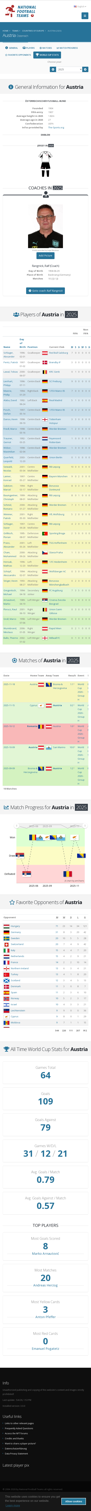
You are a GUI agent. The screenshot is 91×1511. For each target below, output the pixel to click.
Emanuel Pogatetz (45, 1348)
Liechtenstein (18, 1010)
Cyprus (14, 1016)
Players (28, 47)
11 (57, 986)
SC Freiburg (55, 381)
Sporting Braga (57, 533)
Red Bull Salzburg (58, 352)
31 (57, 932)
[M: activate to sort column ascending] (57, 917)
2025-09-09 (9, 768)
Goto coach (45, 290)
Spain (14, 992)
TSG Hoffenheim (58, 542)
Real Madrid (55, 400)
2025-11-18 (9, 684)
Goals (45, 1093)
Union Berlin (55, 457)
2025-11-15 (9, 705)
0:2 (71, 705)
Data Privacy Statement (16, 1453)
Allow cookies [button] (73, 1501)
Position (33, 347)
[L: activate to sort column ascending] (78, 917)
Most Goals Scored (45, 1238)
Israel (14, 1004)
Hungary (15, 926)
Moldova (15, 1022)
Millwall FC (54, 637)
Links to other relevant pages (19, 1423)
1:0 (71, 726)
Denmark (16, 986)
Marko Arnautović (45, 1253)
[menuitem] (50, 825)
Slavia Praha (56, 552)
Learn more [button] (13, 1505)
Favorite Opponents (18, 54)
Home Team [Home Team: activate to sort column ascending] (37, 675)
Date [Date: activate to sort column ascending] (6, 675)
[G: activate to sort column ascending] (84, 917)
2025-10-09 (9, 747)
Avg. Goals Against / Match (45, 1198)
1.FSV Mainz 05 (57, 390)
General (11, 47)
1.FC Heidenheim (58, 561)
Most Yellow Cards (45, 1302)
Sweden (15, 938)
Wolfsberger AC (57, 571)
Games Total (46, 1067)
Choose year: (55, 61)
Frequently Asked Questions (19, 1428)
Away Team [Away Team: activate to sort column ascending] (52, 675)
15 (57, 950)
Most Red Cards (45, 1333)
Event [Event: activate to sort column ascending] (81, 675)
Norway (15, 998)
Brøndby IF (54, 362)
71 (57, 926)
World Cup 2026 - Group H (81, 692)
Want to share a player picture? (20, 1443)
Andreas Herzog (45, 1285)
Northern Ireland (20, 968)
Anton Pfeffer (45, 1317)
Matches (45, 47)
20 (57, 938)
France (14, 962)
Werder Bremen (57, 428)
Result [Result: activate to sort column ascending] (72, 675)
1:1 (71, 684)
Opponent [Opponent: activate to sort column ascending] (10, 917)
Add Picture (45, 255)
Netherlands (17, 956)
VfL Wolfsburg (56, 514)
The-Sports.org (56, 127)
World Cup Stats (47, 54)
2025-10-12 (9, 726)
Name (7, 347)
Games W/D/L (45, 1146)
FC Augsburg (55, 590)
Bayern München (58, 476)
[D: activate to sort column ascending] (71, 917)
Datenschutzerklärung (16, 1448)
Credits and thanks (14, 1438)
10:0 (72, 747)
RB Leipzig (54, 466)
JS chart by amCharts (74, 880)
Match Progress (67, 47)
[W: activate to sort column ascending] (64, 917)
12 (57, 980)
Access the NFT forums (16, 1433)
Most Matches (45, 1270)
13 (57, 968)
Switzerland (17, 944)
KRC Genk (54, 371)
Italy (13, 950)
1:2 (71, 768)
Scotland (15, 980)
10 (57, 998)
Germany (16, 932)
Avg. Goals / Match (45, 1172)
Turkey (14, 974)
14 (57, 962)
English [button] (80, 6)
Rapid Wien (55, 628)
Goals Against (45, 1120)
